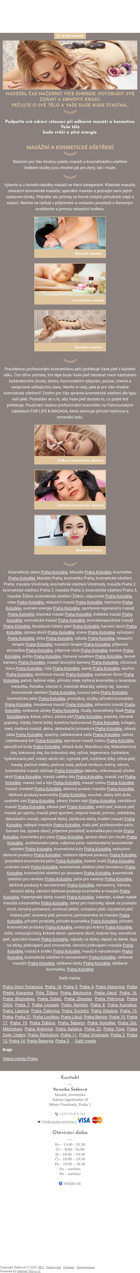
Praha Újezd (105, 993)
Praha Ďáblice (42, 1023)
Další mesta (85, 1041)
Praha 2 (118, 1035)
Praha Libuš (71, 1017)
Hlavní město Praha (20, 1058)
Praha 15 (128, 1011)
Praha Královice (39, 1029)
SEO (40, 1267)
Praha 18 (53, 987)
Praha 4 (86, 987)
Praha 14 (17, 1041)
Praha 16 (127, 993)
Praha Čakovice (45, 1011)
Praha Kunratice (121, 1005)
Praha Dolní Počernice (23, 987)
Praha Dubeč (49, 999)
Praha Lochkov (46, 1017)
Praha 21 (23, 1017)
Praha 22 (92, 1029)
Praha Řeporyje (40, 1041)
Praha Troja (113, 1029)
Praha (8, 1017)
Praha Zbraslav (78, 999)
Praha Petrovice (109, 999)
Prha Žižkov (47, 993)
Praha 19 (18, 1023)
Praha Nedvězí (74, 1005)
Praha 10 (117, 1017)
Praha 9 (70, 987)
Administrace (86, 1267)
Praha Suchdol (75, 1011)
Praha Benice (95, 1017)
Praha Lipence (16, 1011)
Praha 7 (22, 1005)
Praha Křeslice (104, 1011)
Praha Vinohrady (93, 1035)
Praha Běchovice (76, 993)
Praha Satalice (68, 1029)
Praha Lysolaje (45, 1005)
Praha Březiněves (19, 999)
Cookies (68, 1267)
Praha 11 (69, 1035)
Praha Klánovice (110, 987)
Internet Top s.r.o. (29, 1271)
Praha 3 (62, 1041)
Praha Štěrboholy (43, 1035)
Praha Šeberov (71, 1023)
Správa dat (53, 1267)
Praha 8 (97, 1005)
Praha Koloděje (101, 1023)
